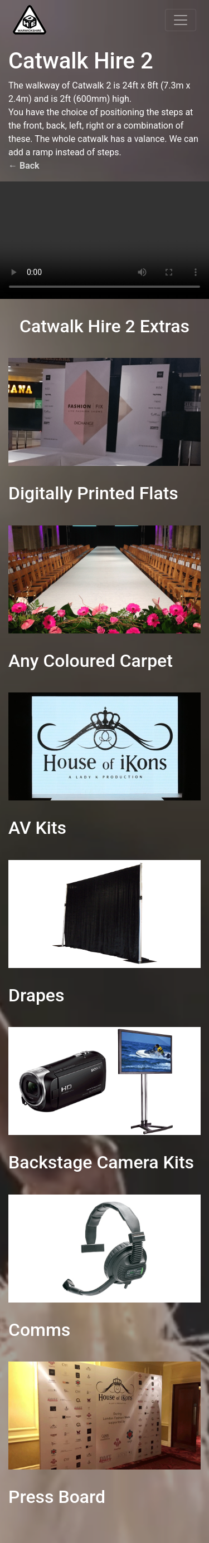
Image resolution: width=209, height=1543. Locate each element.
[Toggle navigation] (180, 20)
